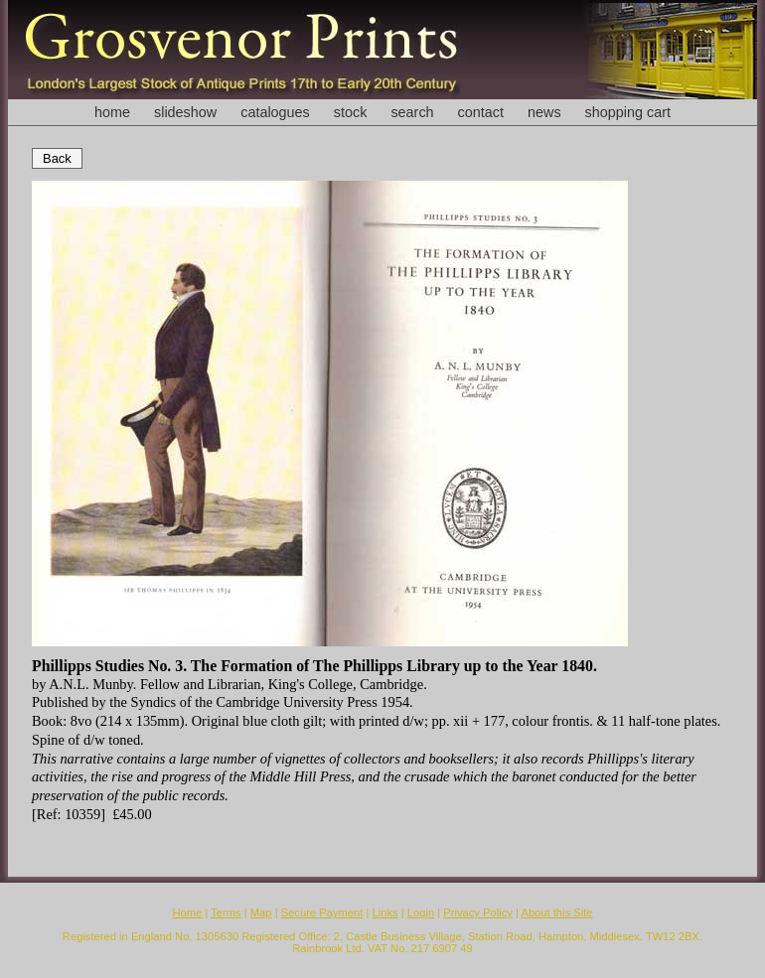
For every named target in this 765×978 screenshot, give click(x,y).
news (544, 112)
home (112, 112)
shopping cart (628, 112)
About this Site (556, 912)
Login (420, 912)
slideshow (185, 112)
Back (57, 158)
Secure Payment (322, 912)
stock (351, 112)
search (411, 112)
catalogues (275, 112)
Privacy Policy (478, 912)
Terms (225, 912)
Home (187, 912)
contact (481, 112)
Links (385, 912)
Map (261, 912)
